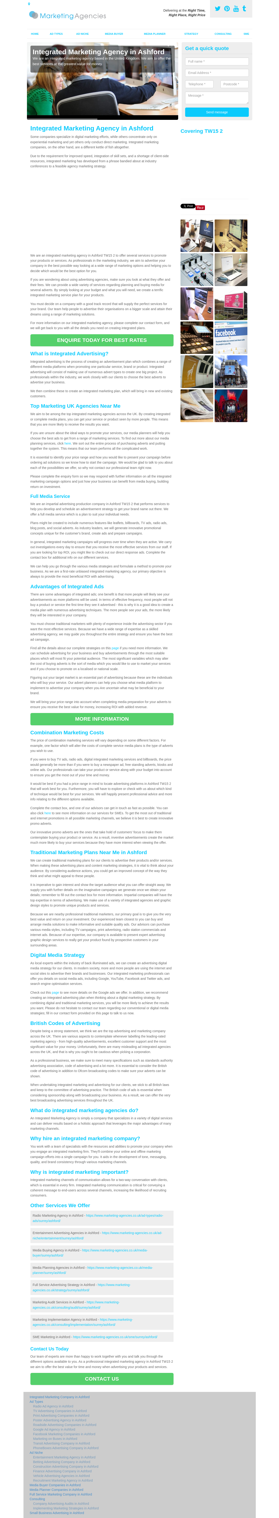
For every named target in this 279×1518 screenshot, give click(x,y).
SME (246, 33)
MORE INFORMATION (102, 719)
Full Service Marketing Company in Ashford (61, 1494)
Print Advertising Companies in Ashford (61, 1415)
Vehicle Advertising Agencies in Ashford (61, 1476)
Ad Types (56, 33)
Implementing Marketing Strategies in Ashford (66, 1508)
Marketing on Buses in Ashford (55, 1439)
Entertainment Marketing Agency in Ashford (64, 1457)
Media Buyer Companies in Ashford (55, 1485)
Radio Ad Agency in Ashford (53, 1406)
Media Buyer (114, 33)
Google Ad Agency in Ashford (54, 1429)
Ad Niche (82, 33)
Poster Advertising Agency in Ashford (59, 1420)
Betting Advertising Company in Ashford (61, 1462)
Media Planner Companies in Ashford (56, 1490)
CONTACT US (102, 1379)
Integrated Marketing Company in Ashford (60, 1397)
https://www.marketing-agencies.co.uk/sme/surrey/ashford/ (115, 1337)
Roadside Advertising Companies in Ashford (64, 1425)
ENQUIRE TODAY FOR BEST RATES (102, 340)
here (68, 443)
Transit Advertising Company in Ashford (61, 1443)
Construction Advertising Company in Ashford (65, 1466)
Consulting (223, 33)
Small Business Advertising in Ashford (57, 1513)
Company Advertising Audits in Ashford (61, 1503)
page (115, 648)
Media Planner (155, 33)
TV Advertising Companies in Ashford (60, 1411)
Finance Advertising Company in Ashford (62, 1471)
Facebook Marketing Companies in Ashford (64, 1434)
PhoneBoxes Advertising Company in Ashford (66, 1448)
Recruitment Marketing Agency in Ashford (63, 1480)
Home (35, 33)
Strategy (191, 33)
